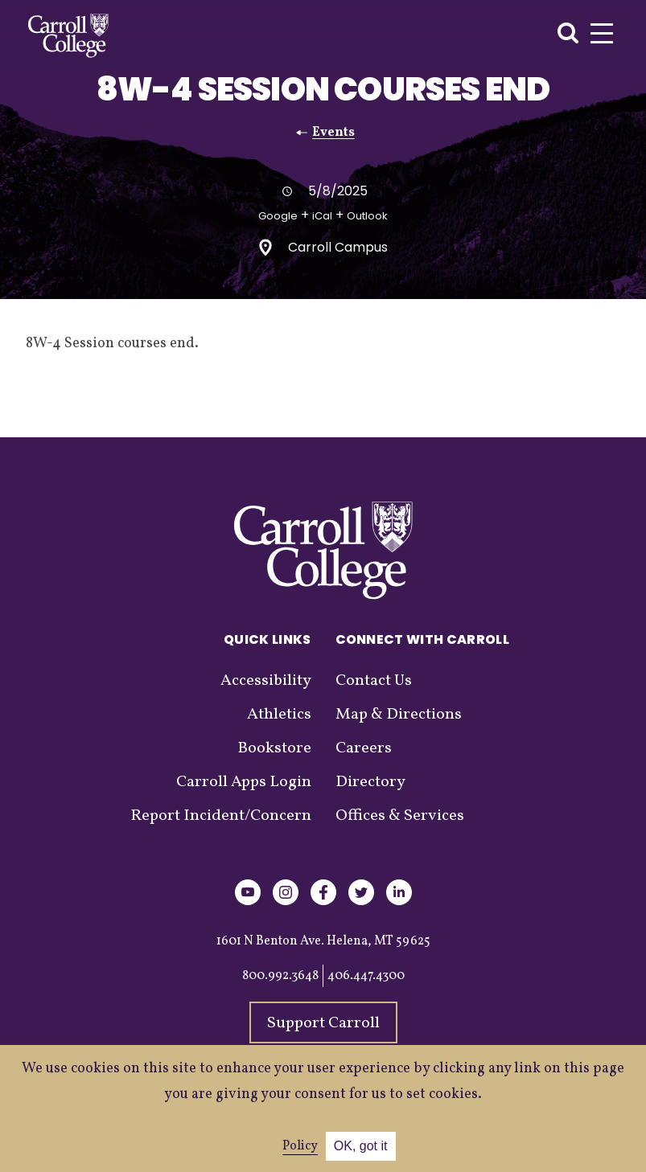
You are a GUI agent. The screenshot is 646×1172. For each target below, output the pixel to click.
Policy (300, 1146)
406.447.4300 (366, 976)
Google (278, 215)
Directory (370, 782)
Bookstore (274, 748)
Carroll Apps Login (243, 782)
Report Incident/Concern (220, 816)
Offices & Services (399, 816)
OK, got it (361, 1146)
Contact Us (373, 681)
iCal (322, 215)
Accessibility (265, 681)
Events (333, 132)
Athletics (279, 714)
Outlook (367, 215)
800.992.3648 (280, 976)
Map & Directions (398, 714)
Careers (363, 748)
